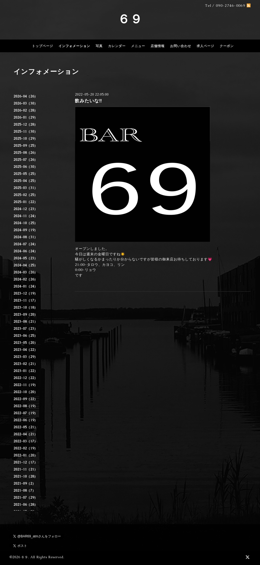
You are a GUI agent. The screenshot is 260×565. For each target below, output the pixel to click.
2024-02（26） (26, 279)
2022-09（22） (26, 399)
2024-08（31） (26, 237)
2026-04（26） (26, 96)
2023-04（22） (26, 350)
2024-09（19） (26, 230)
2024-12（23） (26, 209)
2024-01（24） (26, 286)
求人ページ (205, 46)
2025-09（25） (26, 145)
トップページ (42, 46)
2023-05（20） (26, 343)
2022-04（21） (26, 434)
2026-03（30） (26, 103)
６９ (130, 19)
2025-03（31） (26, 188)
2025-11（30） (26, 131)
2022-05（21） (26, 427)
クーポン (227, 46)
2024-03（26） (26, 272)
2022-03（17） (26, 441)
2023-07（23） (26, 328)
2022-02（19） (26, 448)
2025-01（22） (26, 202)
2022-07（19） (26, 413)
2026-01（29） (26, 117)
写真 (99, 46)
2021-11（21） (26, 469)
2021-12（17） (26, 462)
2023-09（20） (26, 314)
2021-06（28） (26, 504)
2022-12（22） (26, 378)
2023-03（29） (26, 357)
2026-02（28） (26, 110)
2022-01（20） (26, 455)
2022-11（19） (26, 385)
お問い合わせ (180, 46)
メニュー (138, 46)
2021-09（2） (25, 483)
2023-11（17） (26, 300)
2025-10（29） (26, 138)
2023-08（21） (26, 321)
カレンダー (117, 46)
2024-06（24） (26, 251)
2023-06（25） (26, 336)
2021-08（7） (25, 490)
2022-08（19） (26, 406)
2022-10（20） (26, 392)
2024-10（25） (26, 223)
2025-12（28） (26, 124)
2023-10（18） (26, 307)
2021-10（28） (26, 476)
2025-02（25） (26, 195)
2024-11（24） (26, 216)
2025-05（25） (26, 174)
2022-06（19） (26, 420)
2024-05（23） (26, 258)
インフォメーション (74, 46)
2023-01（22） (26, 371)
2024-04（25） (26, 265)
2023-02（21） (26, 364)
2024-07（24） (26, 244)
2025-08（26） (26, 153)
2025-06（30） (26, 167)
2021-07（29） (26, 497)
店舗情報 (158, 46)
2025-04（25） (26, 181)
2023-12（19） (26, 293)
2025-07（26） (26, 160)
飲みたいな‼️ (88, 101)
